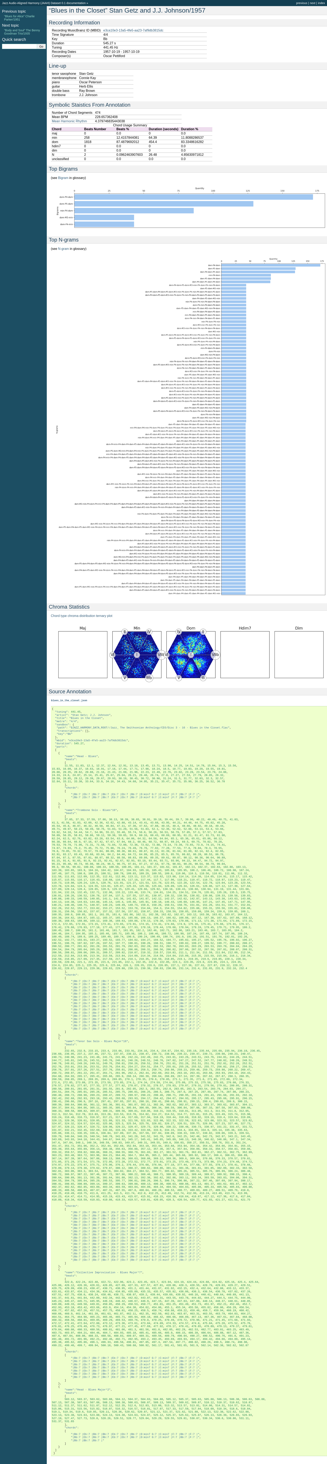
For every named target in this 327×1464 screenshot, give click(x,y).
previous (301, 3)
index (321, 3)
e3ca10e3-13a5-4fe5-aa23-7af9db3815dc (133, 30)
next (312, 3)
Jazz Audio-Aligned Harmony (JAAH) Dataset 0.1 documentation (44, 3)
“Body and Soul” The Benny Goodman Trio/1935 (22, 32)
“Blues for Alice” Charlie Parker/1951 (19, 18)
